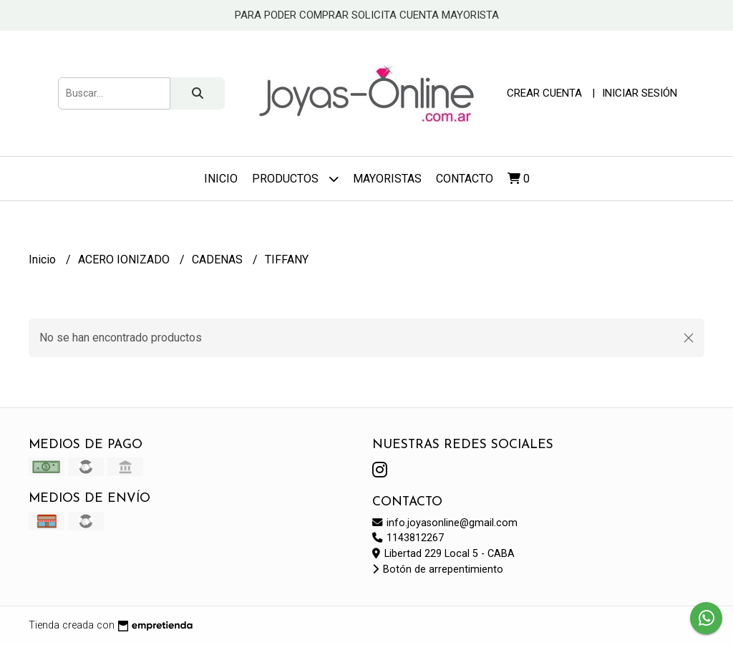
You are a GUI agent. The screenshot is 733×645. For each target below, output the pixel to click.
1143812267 (408, 538)
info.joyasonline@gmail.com (445, 523)
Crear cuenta (544, 93)
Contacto (464, 178)
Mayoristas (387, 178)
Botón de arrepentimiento (437, 569)
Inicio (221, 178)
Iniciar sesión (639, 93)
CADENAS (219, 259)
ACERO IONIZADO (125, 259)
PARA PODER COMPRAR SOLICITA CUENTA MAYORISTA (367, 15)
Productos (295, 178)
